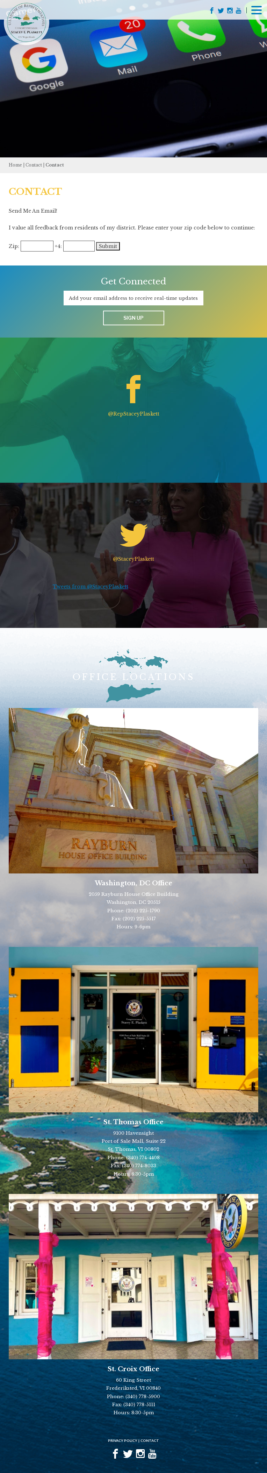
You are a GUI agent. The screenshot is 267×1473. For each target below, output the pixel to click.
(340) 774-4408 (143, 1158)
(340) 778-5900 (142, 1397)
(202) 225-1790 (143, 911)
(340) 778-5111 (139, 1405)
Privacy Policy (122, 1440)
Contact (34, 165)
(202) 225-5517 (139, 919)
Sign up (133, 318)
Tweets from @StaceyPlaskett (90, 586)
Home (15, 165)
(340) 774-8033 (139, 1166)
